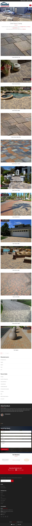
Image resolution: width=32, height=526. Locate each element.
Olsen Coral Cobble (16, 296)
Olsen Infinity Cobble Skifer (16, 137)
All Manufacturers (3, 359)
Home (18, 16)
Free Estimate (3, 495)
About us (2, 492)
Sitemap (2, 503)
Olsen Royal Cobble (16, 270)
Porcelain (2, 391)
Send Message (4, 449)
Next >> (8, 353)
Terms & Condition (3, 487)
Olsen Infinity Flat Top (16, 57)
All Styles (2, 376)
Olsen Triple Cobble (16, 243)
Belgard (2, 364)
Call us (19, 524)
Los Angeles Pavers (23, 26)
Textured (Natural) (3, 381)
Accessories (2, 398)
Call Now (11, 470)
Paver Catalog (3, 500)
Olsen (1, 367)
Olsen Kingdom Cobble (16, 163)
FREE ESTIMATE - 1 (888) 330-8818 (26, 0)
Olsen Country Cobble (16, 190)
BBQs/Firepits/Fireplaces (4, 396)
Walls (1, 393)
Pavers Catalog (23, 16)
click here (24, 29)
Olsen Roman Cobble (16, 323)
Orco (1, 369)
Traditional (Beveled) (4, 386)
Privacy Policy (3, 486)
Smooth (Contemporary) (4, 379)
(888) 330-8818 (5, 508)
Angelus (2, 362)
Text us (13, 524)
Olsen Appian (16, 350)
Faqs (1, 497)
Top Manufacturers (3, 498)
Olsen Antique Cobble (16, 110)
